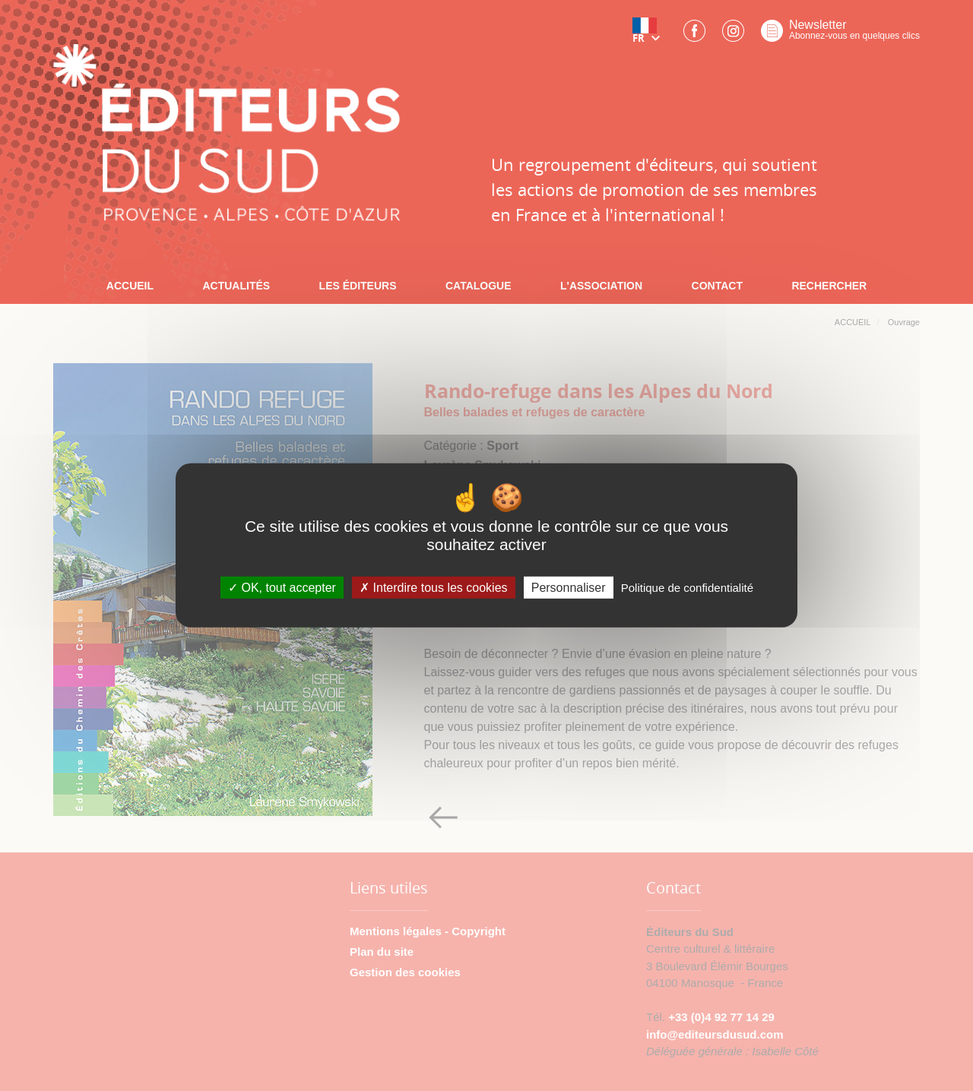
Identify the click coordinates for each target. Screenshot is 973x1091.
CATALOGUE (478, 286)
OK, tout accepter (282, 587)
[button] (649, 35)
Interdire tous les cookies (433, 587)
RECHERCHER (829, 286)
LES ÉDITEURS (358, 286)
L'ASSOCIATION (601, 286)
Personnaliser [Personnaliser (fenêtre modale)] (568, 587)
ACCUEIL (130, 286)
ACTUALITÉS (236, 286)
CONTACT (717, 286)
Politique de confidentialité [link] (687, 587)
